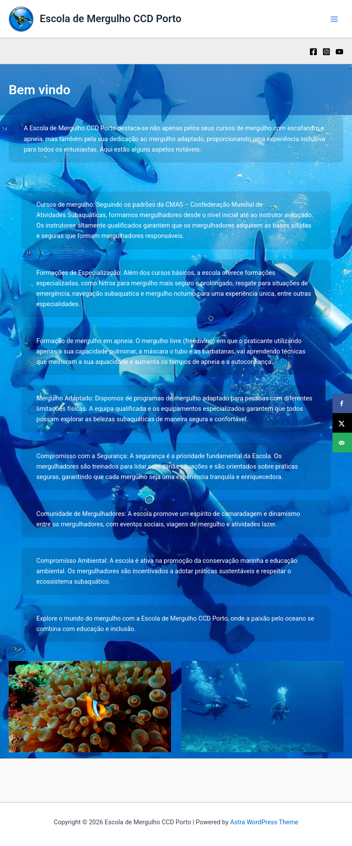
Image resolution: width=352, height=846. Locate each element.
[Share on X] (342, 423)
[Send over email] (342, 443)
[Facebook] (313, 52)
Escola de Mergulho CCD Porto (110, 19)
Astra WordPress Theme (264, 822)
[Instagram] (326, 52)
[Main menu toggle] (334, 19)
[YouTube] (339, 52)
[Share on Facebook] (342, 403)
